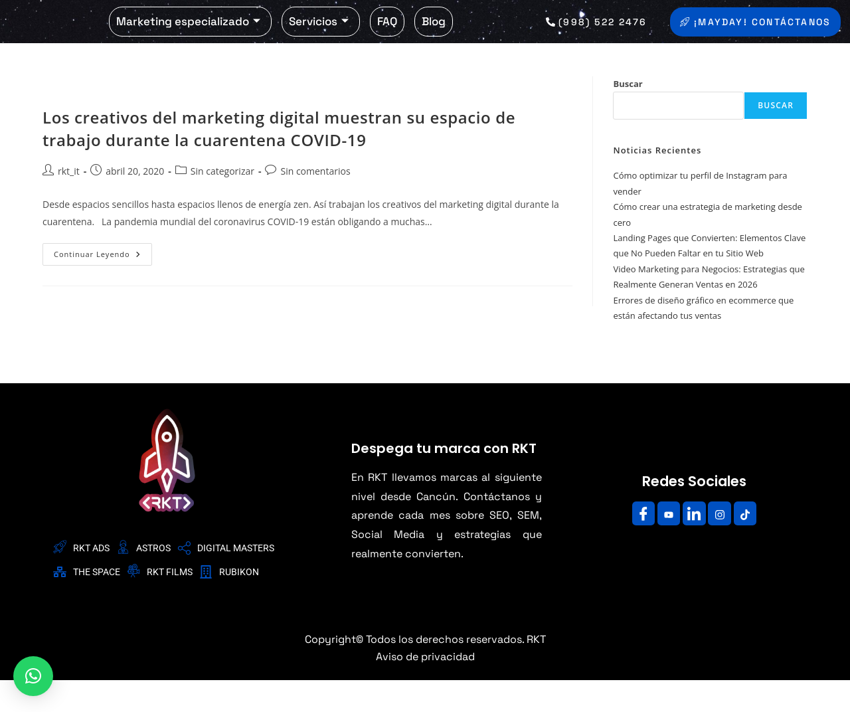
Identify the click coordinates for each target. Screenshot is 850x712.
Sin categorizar (222, 203)
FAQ (387, 37)
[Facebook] (636, 545)
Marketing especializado (188, 37)
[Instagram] (723, 545)
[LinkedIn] (694, 545)
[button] (33, 676)
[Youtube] (665, 545)
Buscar (627, 116)
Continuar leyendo (103, 283)
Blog (434, 37)
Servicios (319, 37)
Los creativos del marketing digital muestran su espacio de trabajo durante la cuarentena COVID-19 (278, 161)
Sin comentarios (315, 203)
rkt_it (69, 203)
